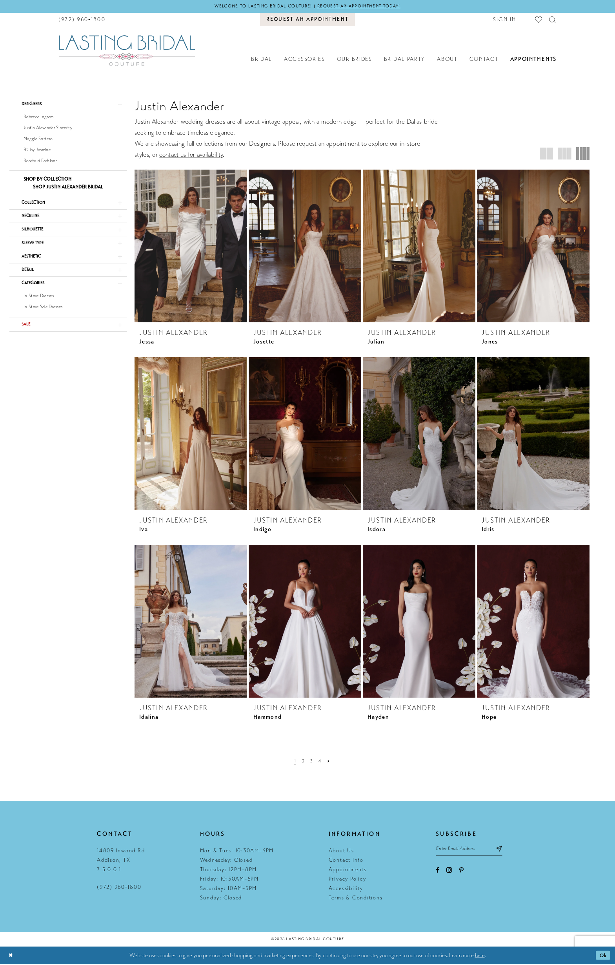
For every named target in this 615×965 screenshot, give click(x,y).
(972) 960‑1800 (119, 888)
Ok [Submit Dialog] (602, 956)
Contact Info (346, 861)
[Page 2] (302, 762)
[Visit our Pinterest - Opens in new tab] (461, 873)
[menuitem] (82, 20)
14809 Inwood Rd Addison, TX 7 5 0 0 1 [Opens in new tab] (121, 861)
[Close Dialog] (12, 956)
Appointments (348, 870)
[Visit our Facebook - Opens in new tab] (437, 873)
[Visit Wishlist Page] (539, 20)
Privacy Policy (347, 880)
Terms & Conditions (356, 899)
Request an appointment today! (367, 7)
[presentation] (191, 246)
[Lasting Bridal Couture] (126, 51)
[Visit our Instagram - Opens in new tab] (449, 873)
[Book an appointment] (307, 20)
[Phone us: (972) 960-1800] (82, 20)
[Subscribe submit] (511, 851)
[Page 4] (321, 762)
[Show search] (553, 20)
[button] (505, 20)
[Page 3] (312, 762)
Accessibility (346, 889)
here (480, 956)
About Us (341, 851)
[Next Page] (331, 762)
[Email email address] (475, 851)
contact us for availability (191, 155)
